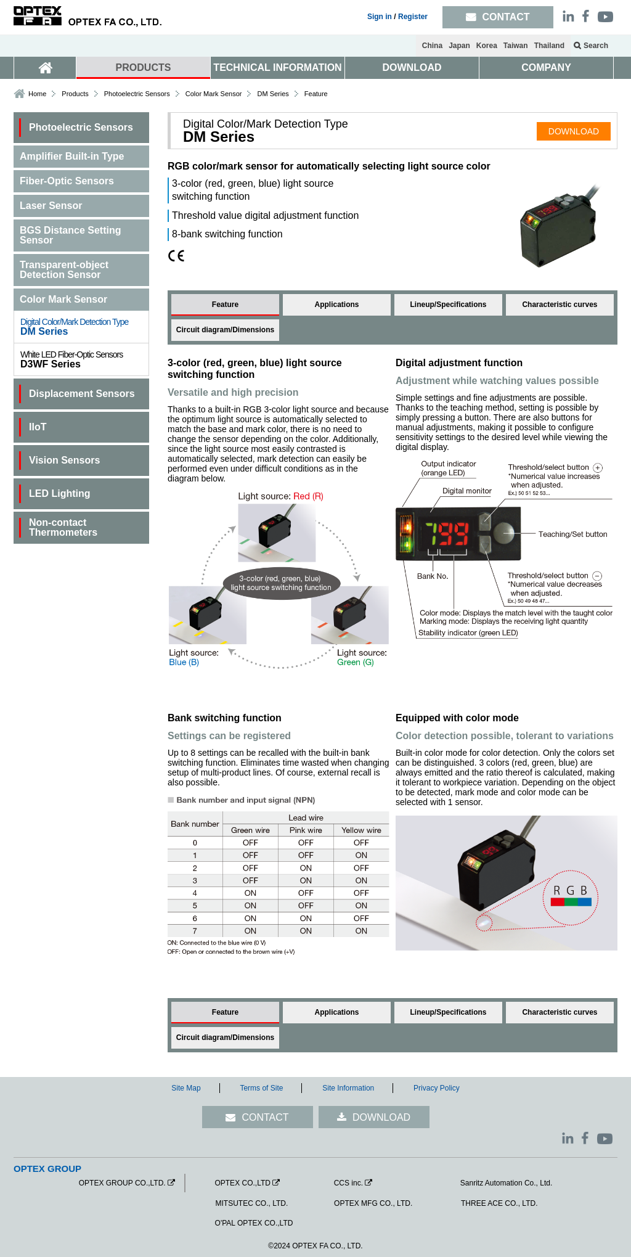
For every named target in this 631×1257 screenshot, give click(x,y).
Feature (225, 304)
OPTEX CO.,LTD (242, 1183)
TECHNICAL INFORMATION (277, 67)
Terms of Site (261, 1088)
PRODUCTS (143, 67)
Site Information (348, 1088)
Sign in (379, 16)
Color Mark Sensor (213, 93)
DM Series (84, 327)
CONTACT (265, 1117)
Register (413, 16)
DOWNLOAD (412, 67)
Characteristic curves (559, 304)
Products (75, 93)
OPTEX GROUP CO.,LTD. (122, 1183)
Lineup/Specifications (448, 304)
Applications (336, 304)
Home (37, 93)
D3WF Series (84, 359)
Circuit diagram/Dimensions (225, 330)
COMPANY (546, 67)
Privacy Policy (436, 1088)
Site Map (185, 1088)
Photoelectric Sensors (137, 93)
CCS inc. (348, 1183)
